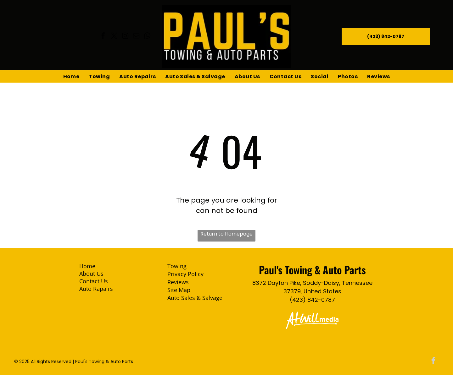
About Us (91, 273)
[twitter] (114, 36)
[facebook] (103, 36)
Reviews (178, 282)
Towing (177, 266)
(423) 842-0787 (312, 300)
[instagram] (125, 36)
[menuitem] (71, 76)
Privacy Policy (185, 274)
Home (87, 266)
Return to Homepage (226, 233)
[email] (136, 36)
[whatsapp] (147, 36)
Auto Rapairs (96, 288)
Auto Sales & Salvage (194, 298)
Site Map (178, 290)
